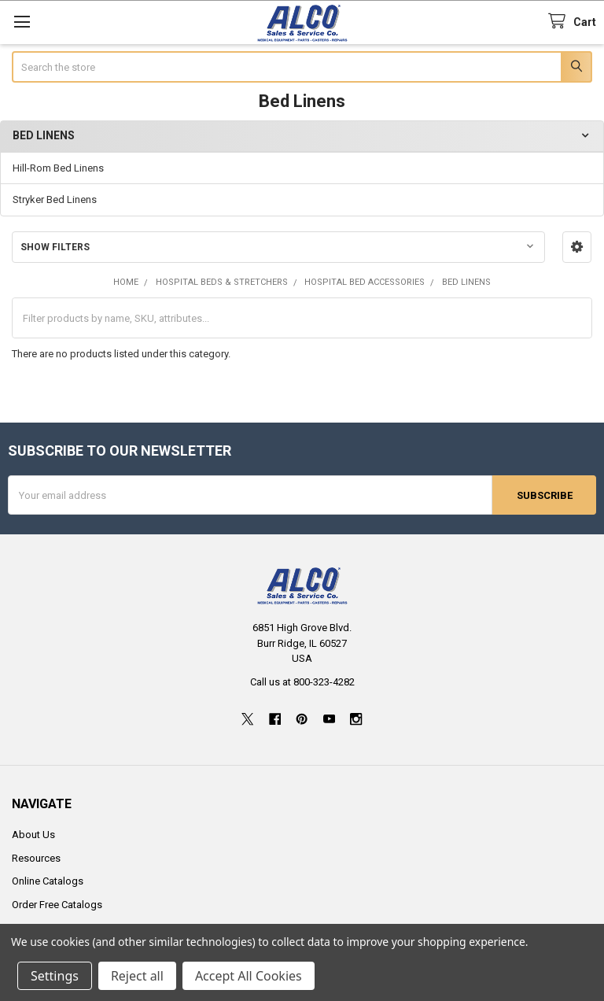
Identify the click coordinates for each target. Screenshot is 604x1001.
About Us (33, 834)
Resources (36, 857)
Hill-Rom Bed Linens (58, 168)
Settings (55, 975)
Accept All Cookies (248, 975)
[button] (576, 247)
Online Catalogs (47, 881)
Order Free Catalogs (57, 904)
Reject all (137, 975)
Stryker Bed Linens (55, 199)
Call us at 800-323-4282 (302, 681)
